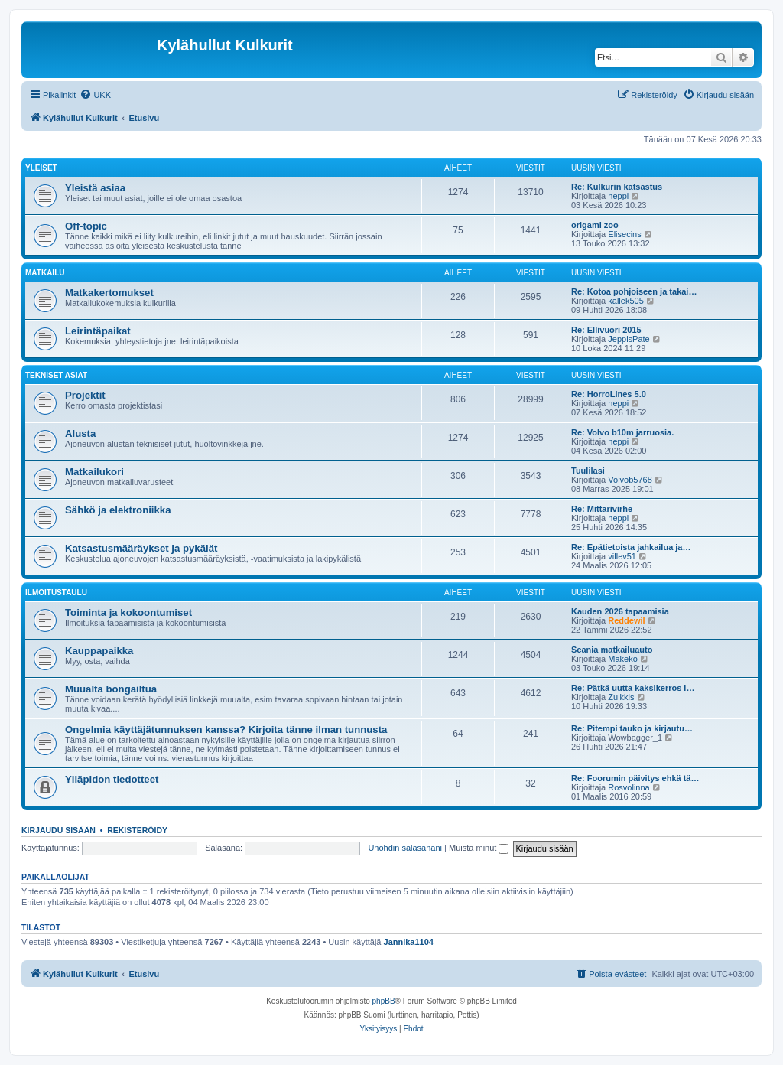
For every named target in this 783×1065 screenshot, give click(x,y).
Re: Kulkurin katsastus (616, 186)
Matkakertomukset (109, 292)
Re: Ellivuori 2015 (606, 329)
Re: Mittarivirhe (601, 508)
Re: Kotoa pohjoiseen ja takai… (634, 291)
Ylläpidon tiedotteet (111, 779)
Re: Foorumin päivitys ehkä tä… (635, 778)
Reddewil (626, 620)
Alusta (80, 433)
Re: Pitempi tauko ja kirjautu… (632, 728)
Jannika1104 (409, 941)
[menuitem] (95, 95)
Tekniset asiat (56, 375)
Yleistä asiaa (95, 188)
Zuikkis (621, 697)
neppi (618, 195)
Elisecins (624, 234)
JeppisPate (628, 339)
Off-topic (86, 226)
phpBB (383, 1001)
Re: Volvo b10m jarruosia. (622, 432)
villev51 (622, 556)
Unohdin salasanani (405, 847)
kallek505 (625, 300)
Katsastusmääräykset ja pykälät (141, 548)
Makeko (623, 658)
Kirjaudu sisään (58, 830)
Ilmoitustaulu (56, 592)
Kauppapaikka (99, 650)
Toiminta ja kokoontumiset (128, 612)
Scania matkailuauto (611, 649)
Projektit (85, 395)
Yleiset (41, 168)
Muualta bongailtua (111, 689)
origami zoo (595, 225)
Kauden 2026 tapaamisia (620, 611)
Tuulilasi (588, 470)
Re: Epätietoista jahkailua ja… (631, 547)
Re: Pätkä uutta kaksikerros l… (632, 687)
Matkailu (44, 273)
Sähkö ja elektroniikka (118, 510)
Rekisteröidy (137, 830)
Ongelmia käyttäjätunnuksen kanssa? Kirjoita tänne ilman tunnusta (226, 729)
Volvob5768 (630, 479)
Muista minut (478, 847)
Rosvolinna (628, 787)
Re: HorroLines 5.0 (608, 394)
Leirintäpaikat (98, 331)
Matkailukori (94, 471)
